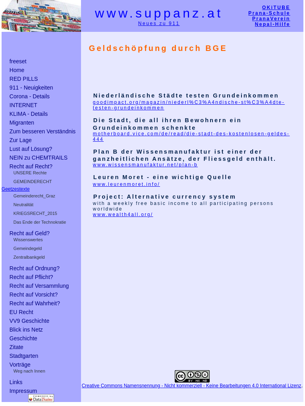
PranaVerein (271, 18)
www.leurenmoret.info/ (126, 184)
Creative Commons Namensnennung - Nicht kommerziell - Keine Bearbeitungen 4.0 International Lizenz (191, 385)
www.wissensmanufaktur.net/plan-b (145, 165)
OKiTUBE (276, 7)
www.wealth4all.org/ (123, 214)
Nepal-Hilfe (272, 24)
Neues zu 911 (159, 23)
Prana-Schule (269, 13)
